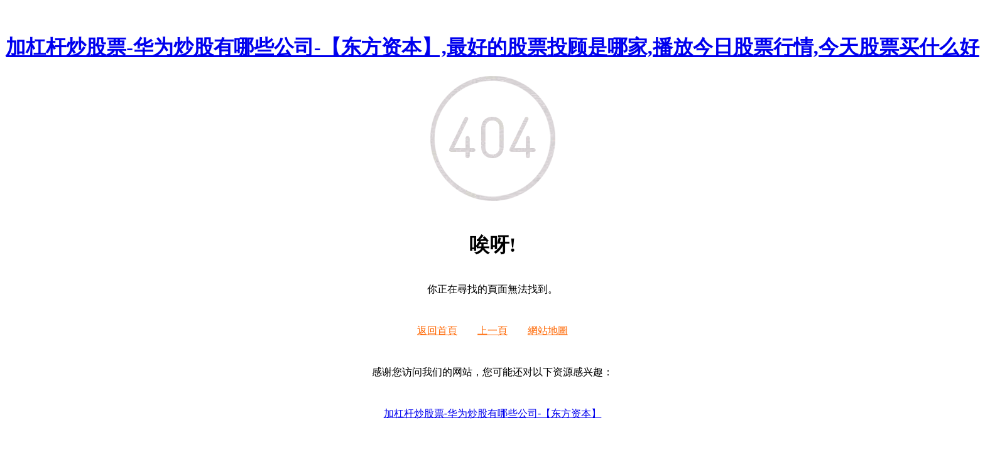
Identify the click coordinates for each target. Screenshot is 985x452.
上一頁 (492, 330)
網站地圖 (548, 330)
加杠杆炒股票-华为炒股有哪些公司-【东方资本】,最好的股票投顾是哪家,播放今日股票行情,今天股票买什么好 (492, 47)
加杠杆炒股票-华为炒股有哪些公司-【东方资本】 (493, 413)
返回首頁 (437, 330)
